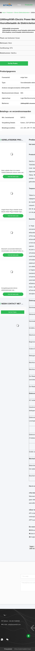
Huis (19, 5)
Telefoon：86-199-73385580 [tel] (10, 621)
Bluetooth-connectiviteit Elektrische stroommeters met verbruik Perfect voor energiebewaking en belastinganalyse (12, 251)
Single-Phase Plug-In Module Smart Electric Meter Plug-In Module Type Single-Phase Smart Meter (11, 212)
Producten (29, 5)
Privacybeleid (8, 649)
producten (10, 12)
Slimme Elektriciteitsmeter (21, 12)
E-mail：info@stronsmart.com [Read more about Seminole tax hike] (11, 624)
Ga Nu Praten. (14, 63)
